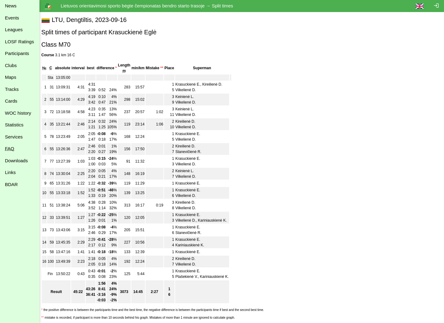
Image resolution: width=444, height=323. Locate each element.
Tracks (11, 89)
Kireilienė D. (215, 84)
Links (10, 172)
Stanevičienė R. (191, 152)
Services (14, 136)
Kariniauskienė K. (215, 220)
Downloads (16, 160)
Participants (17, 53)
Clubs (11, 65)
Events (12, 17)
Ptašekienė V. (190, 276)
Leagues (14, 29)
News (11, 5)
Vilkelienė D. (189, 90)
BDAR (11, 184)
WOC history (18, 113)
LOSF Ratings (19, 41)
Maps (10, 77)
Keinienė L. (188, 97)
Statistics (14, 124)
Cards (11, 101)
